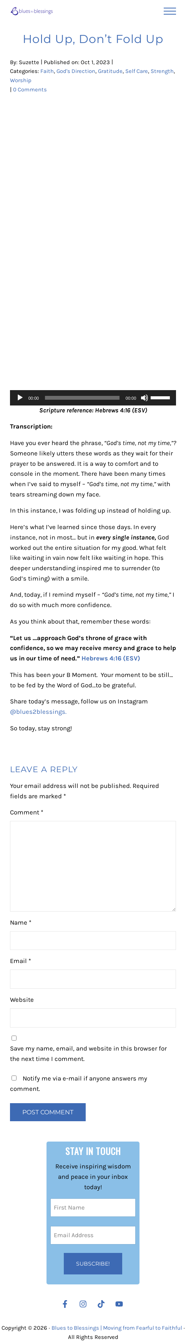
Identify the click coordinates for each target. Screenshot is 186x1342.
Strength (21, 81)
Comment (26, 813)
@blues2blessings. (39, 713)
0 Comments (30, 90)
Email (20, 962)
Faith (47, 71)
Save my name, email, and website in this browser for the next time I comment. (88, 1055)
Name (21, 923)
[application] (93, 398)
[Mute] (144, 398)
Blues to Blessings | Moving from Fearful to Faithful (118, 1328)
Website (22, 1000)
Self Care (137, 71)
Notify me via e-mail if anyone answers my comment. (78, 1085)
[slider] (82, 398)
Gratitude (111, 71)
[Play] (20, 398)
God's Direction (76, 71)
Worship (46, 81)
